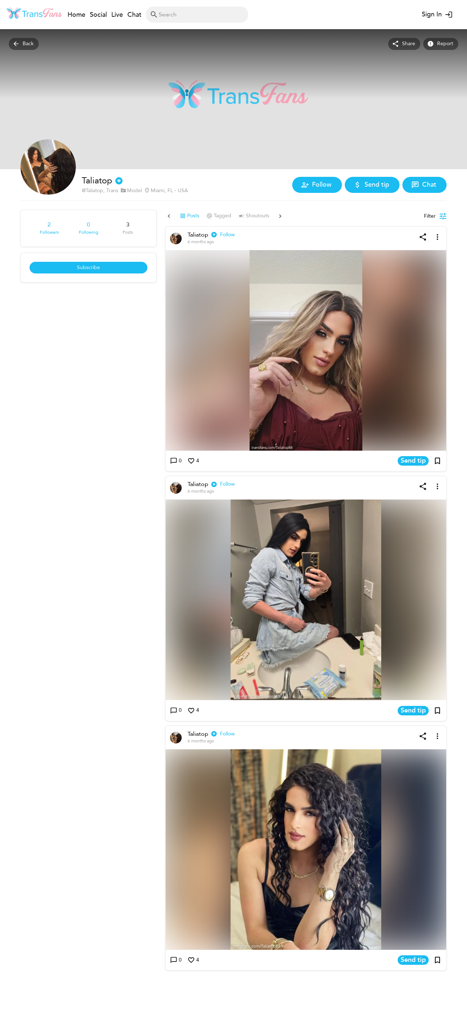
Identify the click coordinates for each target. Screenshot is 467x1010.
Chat (424, 185)
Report (440, 44)
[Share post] (423, 237)
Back (24, 44)
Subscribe (88, 268)
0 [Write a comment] (176, 461)
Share (404, 44)
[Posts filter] (435, 216)
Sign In (437, 15)
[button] (306, 350)
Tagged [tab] (204, 216)
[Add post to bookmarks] (437, 461)
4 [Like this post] (193, 461)
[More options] (437, 237)
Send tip (372, 185)
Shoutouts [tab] (239, 216)
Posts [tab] (175, 216)
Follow (317, 185)
